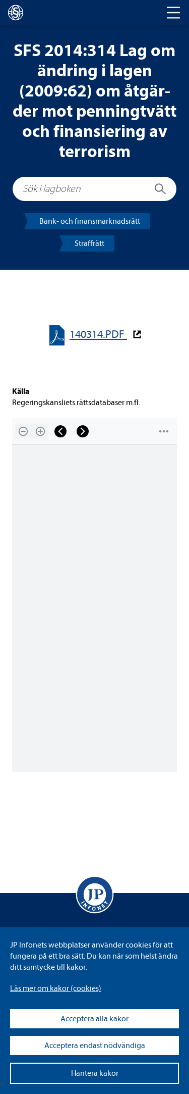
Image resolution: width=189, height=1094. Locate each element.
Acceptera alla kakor (94, 1018)
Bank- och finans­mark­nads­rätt (89, 221)
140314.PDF (98, 334)
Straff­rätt (89, 243)
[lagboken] (15, 12)
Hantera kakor (94, 1073)
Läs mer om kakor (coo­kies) (55, 988)
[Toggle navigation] (173, 12)
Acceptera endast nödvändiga (94, 1045)
